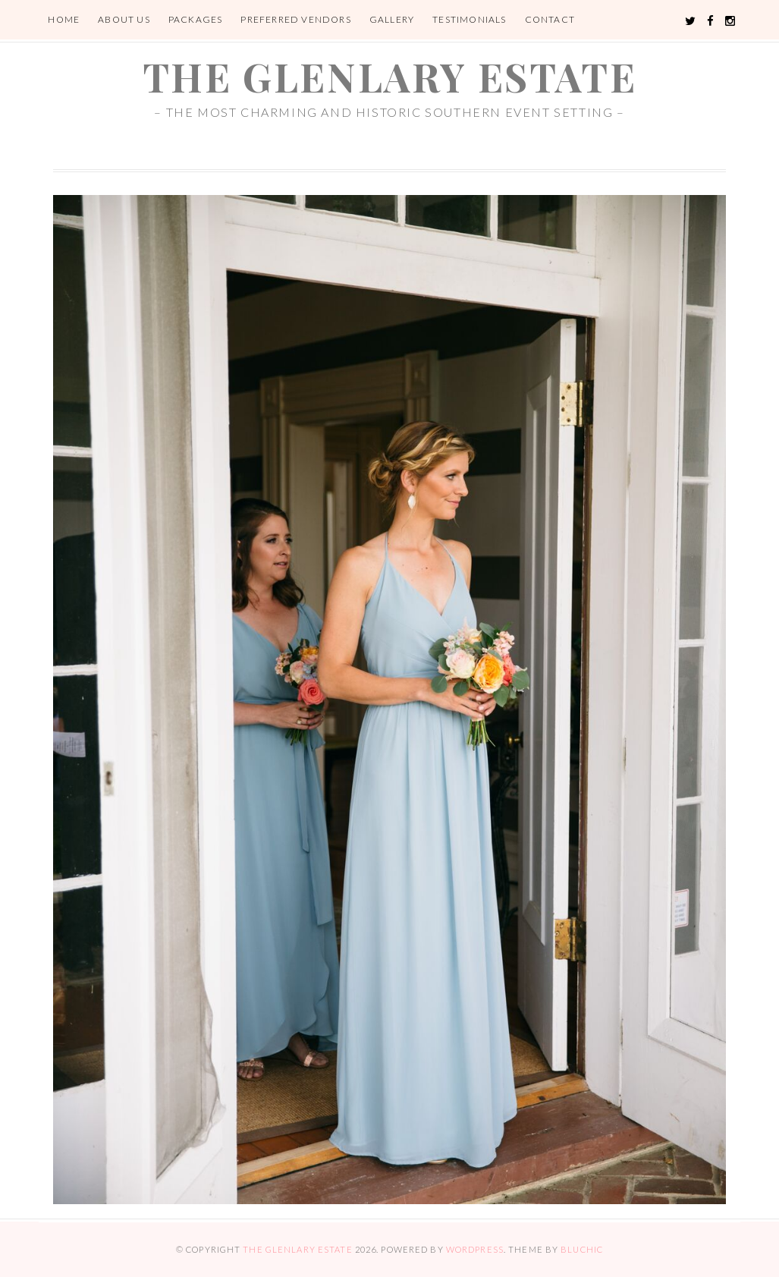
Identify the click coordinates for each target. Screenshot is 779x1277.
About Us (124, 19)
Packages (195, 19)
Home (64, 19)
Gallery (391, 19)
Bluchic (582, 1249)
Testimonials (469, 19)
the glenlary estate (389, 76)
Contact (550, 19)
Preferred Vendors (295, 19)
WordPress (475, 1249)
